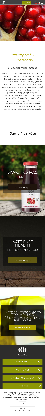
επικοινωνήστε (22, 327)
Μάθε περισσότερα (22, 409)
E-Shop (27, 3)
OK (22, 403)
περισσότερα (23, 187)
